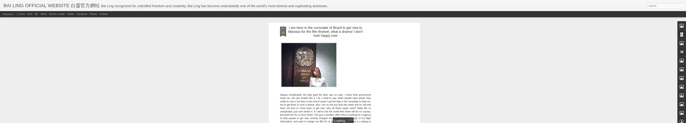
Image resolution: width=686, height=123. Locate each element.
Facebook (82, 14)
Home (22, 14)
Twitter (70, 14)
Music (43, 14)
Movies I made (57, 14)
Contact (103, 14)
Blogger (364, 121)
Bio (36, 14)
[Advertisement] (390, 56)
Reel (29, 14)
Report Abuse (374, 121)
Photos (93, 14)
